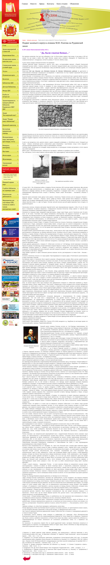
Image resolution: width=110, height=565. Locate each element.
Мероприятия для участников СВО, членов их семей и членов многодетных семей (9, 205)
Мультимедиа (7, 159)
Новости (33, 4)
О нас (4, 45)
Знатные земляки (7, 179)
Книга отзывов (62, 4)
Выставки (6, 151)
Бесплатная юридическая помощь (7, 131)
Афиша (41, 4)
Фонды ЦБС (7, 90)
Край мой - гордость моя (32, 40)
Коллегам (6, 79)
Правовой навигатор (9, 125)
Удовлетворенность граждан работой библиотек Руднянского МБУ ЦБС (9, 105)
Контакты (50, 4)
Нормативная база (8, 55)
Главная (25, 4)
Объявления (74, 4)
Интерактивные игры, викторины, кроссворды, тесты (9, 139)
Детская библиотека (9, 87)
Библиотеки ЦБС (8, 83)
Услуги (5, 71)
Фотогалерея (7, 155)
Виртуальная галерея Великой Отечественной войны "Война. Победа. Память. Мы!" (10, 176)
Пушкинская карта (9, 75)
